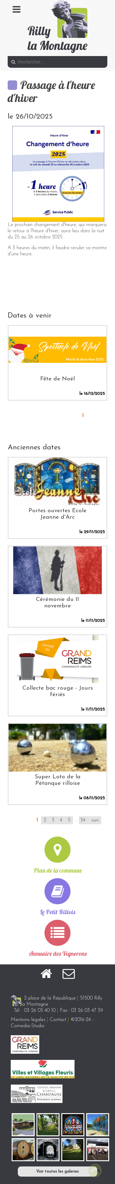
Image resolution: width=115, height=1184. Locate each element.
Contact (58, 1019)
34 (82, 820)
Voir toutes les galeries (57, 1172)
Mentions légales (28, 1019)
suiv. (95, 820)
